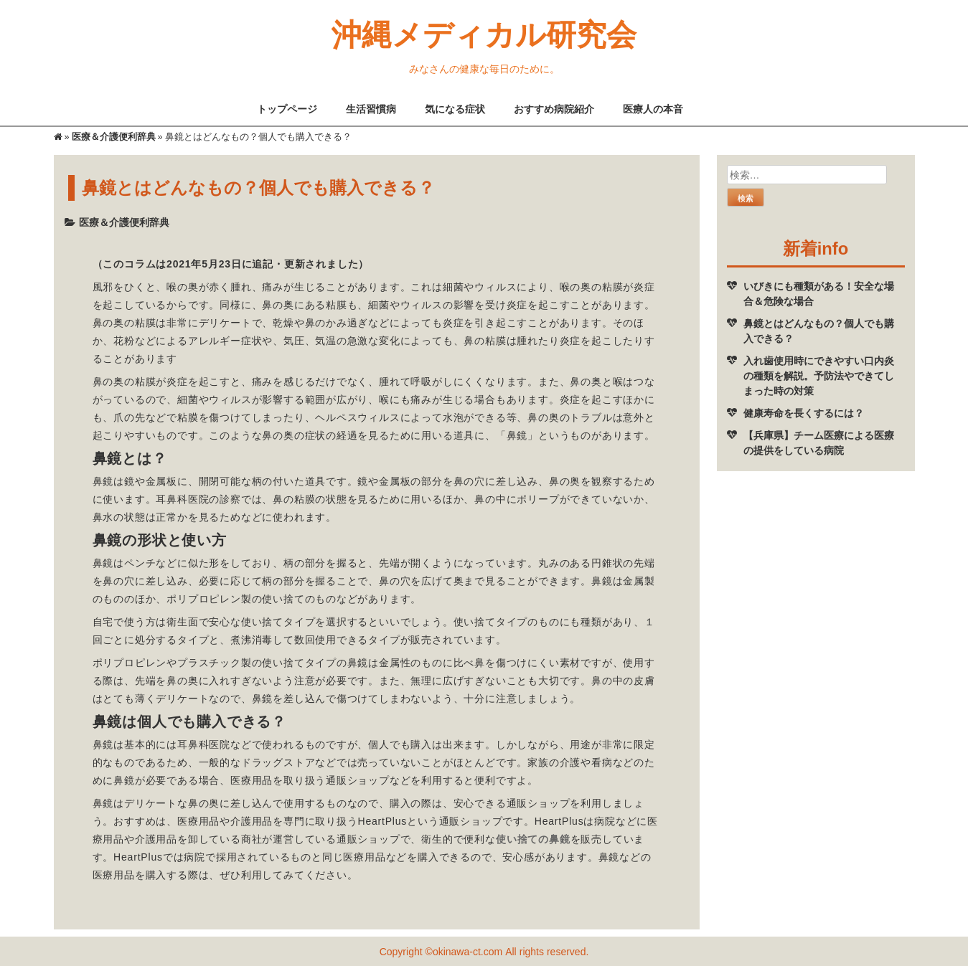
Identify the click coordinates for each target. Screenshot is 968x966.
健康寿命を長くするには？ (803, 413)
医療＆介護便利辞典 (114, 137)
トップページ (287, 108)
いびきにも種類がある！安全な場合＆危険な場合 (818, 293)
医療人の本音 (653, 108)
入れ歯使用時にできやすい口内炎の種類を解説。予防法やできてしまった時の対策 (818, 375)
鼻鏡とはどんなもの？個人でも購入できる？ (818, 330)
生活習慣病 (371, 108)
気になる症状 (455, 108)
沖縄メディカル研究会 (484, 33)
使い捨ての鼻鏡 (533, 839)
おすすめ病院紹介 (554, 108)
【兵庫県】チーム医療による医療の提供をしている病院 (818, 442)
